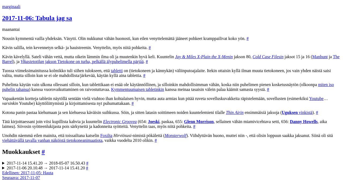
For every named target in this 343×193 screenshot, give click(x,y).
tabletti (117, 70)
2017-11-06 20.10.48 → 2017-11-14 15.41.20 (47, 168)
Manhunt (320, 56)
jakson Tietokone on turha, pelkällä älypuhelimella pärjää (82, 61)
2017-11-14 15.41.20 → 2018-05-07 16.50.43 (47, 163)
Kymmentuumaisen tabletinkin (137, 89)
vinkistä (297, 112)
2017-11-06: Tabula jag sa (37, 17)
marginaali (11, 6)
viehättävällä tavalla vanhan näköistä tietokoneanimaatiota (52, 140)
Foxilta (106, 135)
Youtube (316, 98)
